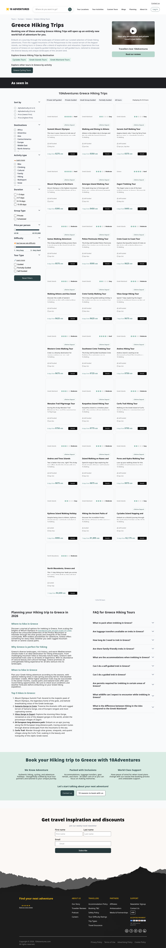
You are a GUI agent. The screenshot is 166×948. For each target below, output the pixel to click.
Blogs (123, 9)
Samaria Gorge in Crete (26, 706)
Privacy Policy (96, 942)
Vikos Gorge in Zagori (25, 714)
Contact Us (134, 908)
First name (60, 830)
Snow (18, 183)
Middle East (20, 146)
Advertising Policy (125, 942)
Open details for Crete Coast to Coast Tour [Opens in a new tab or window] (132, 240)
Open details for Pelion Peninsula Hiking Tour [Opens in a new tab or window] (97, 240)
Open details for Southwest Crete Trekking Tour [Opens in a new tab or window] (97, 350)
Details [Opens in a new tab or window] (73, 154)
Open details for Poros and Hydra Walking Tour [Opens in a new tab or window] (132, 460)
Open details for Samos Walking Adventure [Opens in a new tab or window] (62, 240)
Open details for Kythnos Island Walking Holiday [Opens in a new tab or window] (62, 515)
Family (18, 174)
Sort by (17, 102)
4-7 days (19, 198)
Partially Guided (22, 268)
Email (57, 839)
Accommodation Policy (98, 904)
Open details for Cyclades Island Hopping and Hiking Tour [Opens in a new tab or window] (132, 515)
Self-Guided (20, 271)
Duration (18, 189)
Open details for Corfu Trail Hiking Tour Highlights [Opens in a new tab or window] (132, 405)
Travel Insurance (95, 925)
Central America (22, 139)
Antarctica (20, 133)
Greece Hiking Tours (42, 19)
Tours (13, 19)
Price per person (22, 225)
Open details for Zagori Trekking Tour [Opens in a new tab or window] (132, 185)
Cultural (19, 170)
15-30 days (20, 204)
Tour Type (19, 255)
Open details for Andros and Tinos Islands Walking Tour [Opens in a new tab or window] (62, 460)
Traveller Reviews (79, 908)
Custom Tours (112, 9)
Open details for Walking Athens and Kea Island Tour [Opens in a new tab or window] (62, 295)
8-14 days (19, 201)
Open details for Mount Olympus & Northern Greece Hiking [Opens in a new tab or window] (62, 185)
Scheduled (20, 219)
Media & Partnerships (119, 912)
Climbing (19, 167)
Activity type (20, 155)
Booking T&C (93, 908)
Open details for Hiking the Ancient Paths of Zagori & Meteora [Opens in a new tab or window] (97, 515)
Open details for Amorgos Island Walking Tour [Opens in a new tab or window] (97, 185)
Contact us (155, 3)
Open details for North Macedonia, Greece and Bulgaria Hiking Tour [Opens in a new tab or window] (62, 569)
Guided (19, 264)
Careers (75, 917)
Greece (29, 19)
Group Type (20, 210)
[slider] (15, 230)
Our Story (76, 904)
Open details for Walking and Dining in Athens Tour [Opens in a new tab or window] (97, 130)
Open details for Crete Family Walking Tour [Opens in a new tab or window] (97, 295)
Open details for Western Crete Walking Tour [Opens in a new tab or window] (62, 350)
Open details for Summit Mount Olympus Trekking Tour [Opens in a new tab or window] (62, 130)
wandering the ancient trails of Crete (54, 630)
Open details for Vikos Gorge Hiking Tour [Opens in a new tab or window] (132, 295)
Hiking (18, 177)
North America (22, 149)
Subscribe (83, 850)
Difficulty (18, 238)
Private (18, 215)
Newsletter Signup (138, 904)
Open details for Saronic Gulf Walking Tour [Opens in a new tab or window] (132, 130)
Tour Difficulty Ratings (97, 917)
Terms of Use (109, 942)
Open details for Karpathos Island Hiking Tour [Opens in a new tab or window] (97, 405)
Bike (17, 164)
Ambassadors (115, 908)
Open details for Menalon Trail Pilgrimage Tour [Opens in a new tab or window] (62, 405)
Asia (17, 136)
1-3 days (19, 194)
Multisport (20, 180)
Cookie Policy (140, 942)
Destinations (20, 125)
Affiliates (113, 904)
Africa (18, 130)
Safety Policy (93, 912)
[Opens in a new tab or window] (26, 906)
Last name (89, 830)
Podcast (75, 912)
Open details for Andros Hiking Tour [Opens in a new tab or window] (132, 350)
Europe (21, 19)
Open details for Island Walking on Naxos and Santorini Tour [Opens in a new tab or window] (97, 460)
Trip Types (92, 921)
